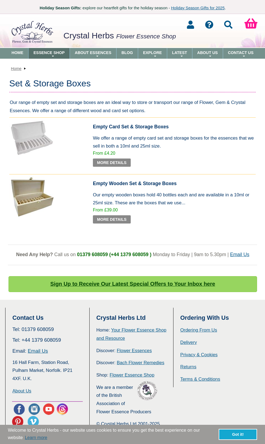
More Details (112, 162)
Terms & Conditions (200, 379)
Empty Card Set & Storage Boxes (131, 126)
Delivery (188, 342)
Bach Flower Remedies (140, 362)
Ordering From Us (198, 330)
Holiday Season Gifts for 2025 (198, 8)
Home (17, 52)
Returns (188, 366)
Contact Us (240, 54)
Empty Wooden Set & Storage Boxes (135, 183)
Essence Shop (49, 54)
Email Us (239, 254)
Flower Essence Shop (132, 375)
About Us (207, 54)
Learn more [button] (36, 437)
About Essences (93, 54)
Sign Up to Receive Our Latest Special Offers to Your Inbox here (132, 284)
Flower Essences (134, 350)
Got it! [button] (238, 434)
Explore (152, 54)
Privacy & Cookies (199, 354)
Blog (127, 52)
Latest (179, 54)
